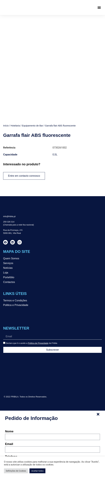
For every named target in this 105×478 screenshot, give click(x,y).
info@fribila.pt (9, 185)
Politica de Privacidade (38, 312)
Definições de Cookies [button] (16, 471)
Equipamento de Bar (32, 94)
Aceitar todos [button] (37, 471)
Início (6, 94)
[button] (99, 7)
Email (9, 412)
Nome (9, 400)
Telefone (11, 425)
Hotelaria (15, 94)
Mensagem (13, 438)
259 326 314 (8, 190)
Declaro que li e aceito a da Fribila (31, 312)
